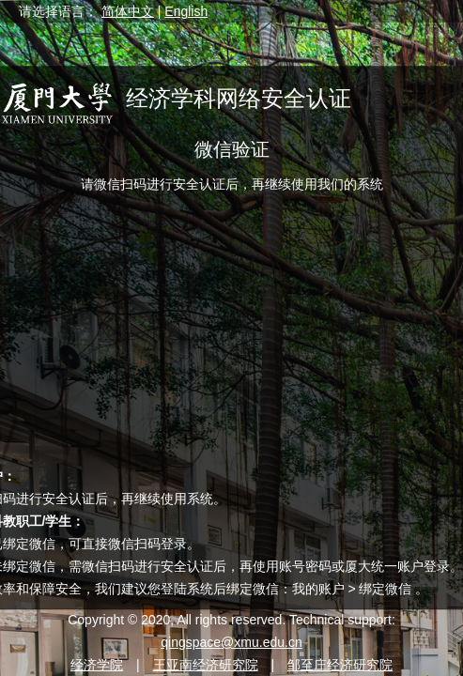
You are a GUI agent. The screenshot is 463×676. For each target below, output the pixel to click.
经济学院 (96, 664)
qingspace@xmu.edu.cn (231, 642)
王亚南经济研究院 (205, 664)
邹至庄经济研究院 (340, 664)
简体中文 (127, 11)
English (186, 11)
